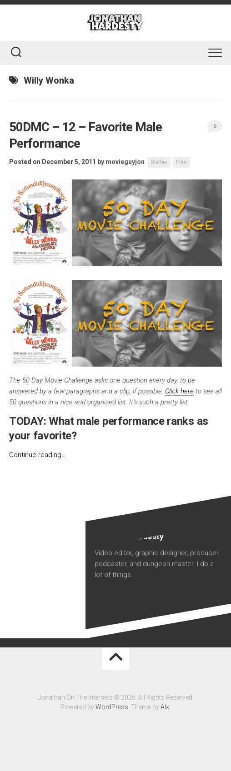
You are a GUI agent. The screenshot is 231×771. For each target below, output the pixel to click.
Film (181, 162)
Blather (159, 162)
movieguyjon (125, 161)
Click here (179, 391)
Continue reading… (37, 455)
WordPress (111, 707)
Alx (165, 707)
